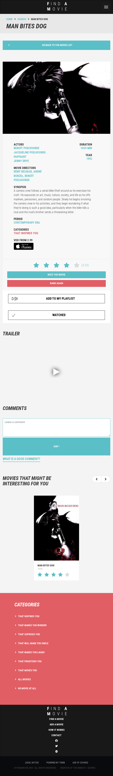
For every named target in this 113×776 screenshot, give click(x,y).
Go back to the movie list (40, 45)
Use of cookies (80, 762)
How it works (57, 729)
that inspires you (26, 233)
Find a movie (56, 719)
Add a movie (56, 724)
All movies (24, 679)
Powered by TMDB (55, 762)
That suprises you (29, 634)
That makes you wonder (32, 625)
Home (9, 19)
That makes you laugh (31, 652)
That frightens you (30, 661)
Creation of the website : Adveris (77, 767)
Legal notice (32, 762)
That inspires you (28, 616)
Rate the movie (56, 274)
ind (55, 6)
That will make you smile (33, 643)
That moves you (27, 670)
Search (22, 19)
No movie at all (27, 688)
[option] (56, 538)
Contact (56, 735)
